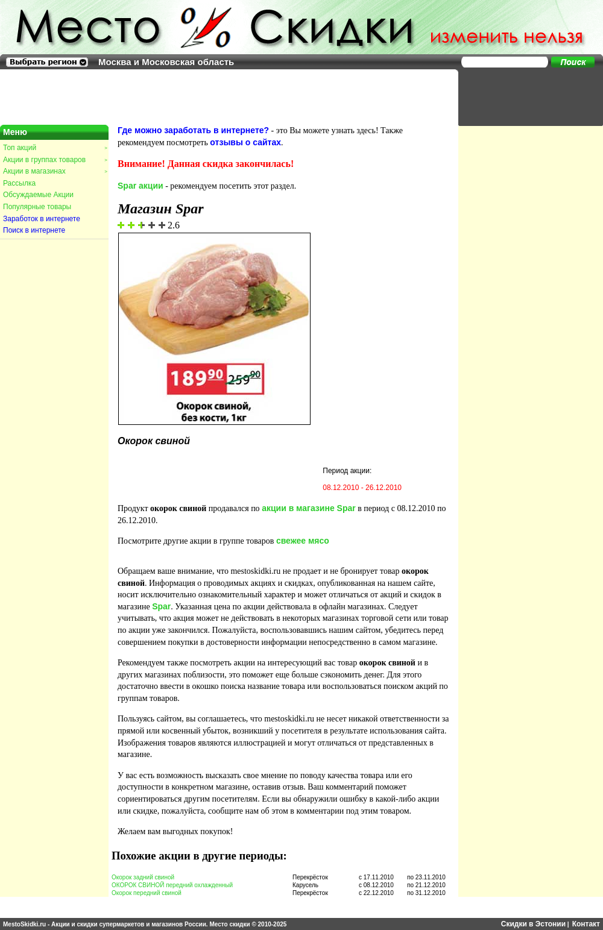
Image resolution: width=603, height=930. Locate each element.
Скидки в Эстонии (533, 924)
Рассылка (19, 183)
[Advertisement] (524, 96)
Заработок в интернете (41, 219)
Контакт (586, 924)
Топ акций (55, 147)
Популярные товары (37, 207)
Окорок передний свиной (147, 893)
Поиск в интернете (34, 230)
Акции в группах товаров (55, 160)
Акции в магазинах (55, 171)
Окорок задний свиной (143, 877)
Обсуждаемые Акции (38, 194)
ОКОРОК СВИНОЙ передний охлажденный (172, 885)
